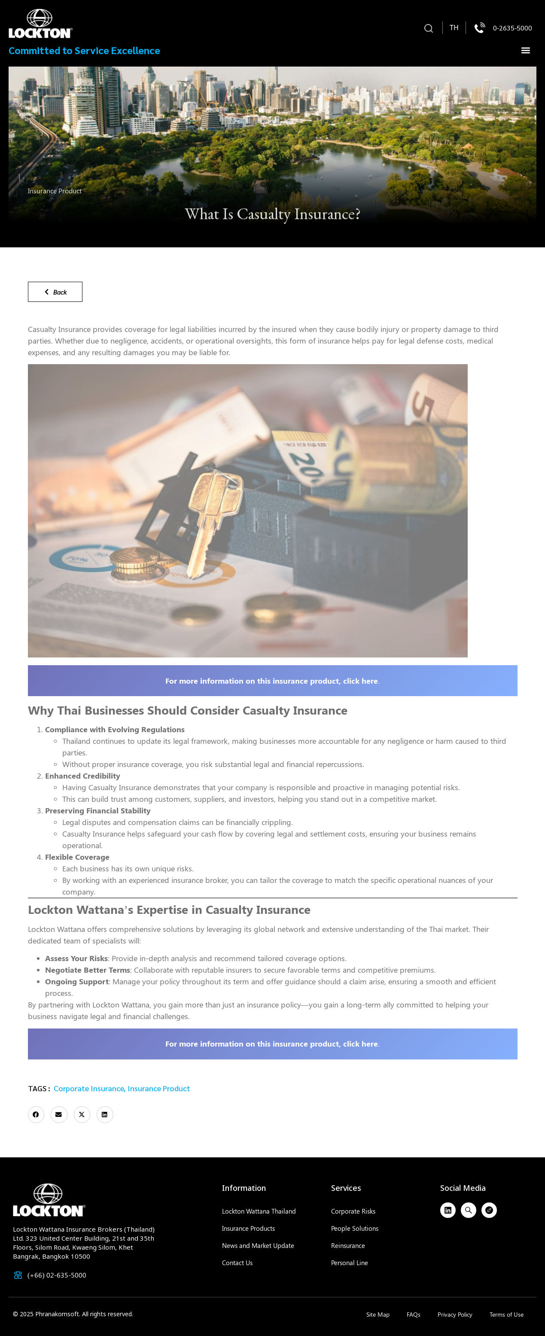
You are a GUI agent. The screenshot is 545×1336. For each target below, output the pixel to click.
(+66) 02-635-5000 (56, 1274)
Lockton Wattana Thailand (259, 1211)
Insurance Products (248, 1228)
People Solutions (354, 1228)
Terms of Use (507, 1314)
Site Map (378, 1314)
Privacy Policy (455, 1314)
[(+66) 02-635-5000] (18, 1275)
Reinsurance (348, 1245)
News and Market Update (258, 1245)
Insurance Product (55, 193)
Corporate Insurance (89, 1088)
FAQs (413, 1314)
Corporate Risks (353, 1211)
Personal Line (349, 1262)
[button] (428, 29)
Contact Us (237, 1262)
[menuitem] (454, 28)
